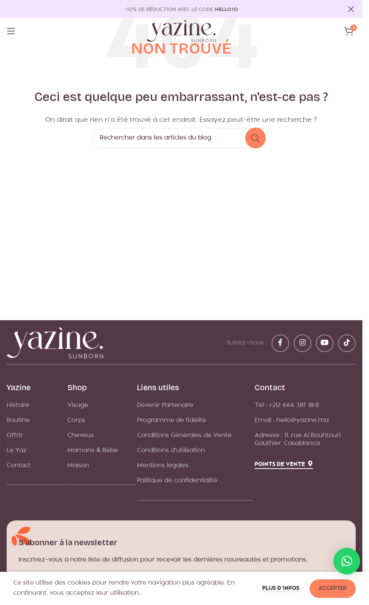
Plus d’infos (281, 588)
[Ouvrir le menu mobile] (11, 31)
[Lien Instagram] (302, 343)
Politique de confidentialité (177, 480)
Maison (78, 465)
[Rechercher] (181, 138)
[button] (347, 561)
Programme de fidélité (171, 420)
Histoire (18, 405)
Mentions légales (162, 465)
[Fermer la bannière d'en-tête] (351, 9)
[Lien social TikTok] (347, 343)
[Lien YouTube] (325, 343)
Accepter (332, 588)
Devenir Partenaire (165, 405)
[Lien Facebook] (280, 343)
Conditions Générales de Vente (184, 435)
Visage (77, 405)
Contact (19, 465)
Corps (76, 420)
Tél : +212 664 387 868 (287, 405)
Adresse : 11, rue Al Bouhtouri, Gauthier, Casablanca (298, 439)
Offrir (15, 435)
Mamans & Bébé (92, 450)
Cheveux (80, 435)
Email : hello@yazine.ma (292, 420)
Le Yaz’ (17, 450)
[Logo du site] (181, 31)
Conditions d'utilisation (171, 450)
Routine (18, 420)
